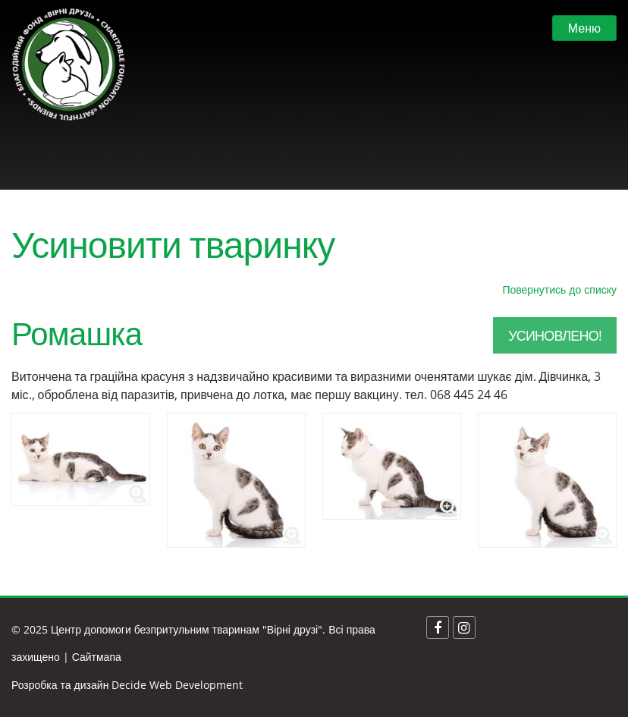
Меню (584, 28)
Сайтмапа (96, 656)
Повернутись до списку (559, 289)
